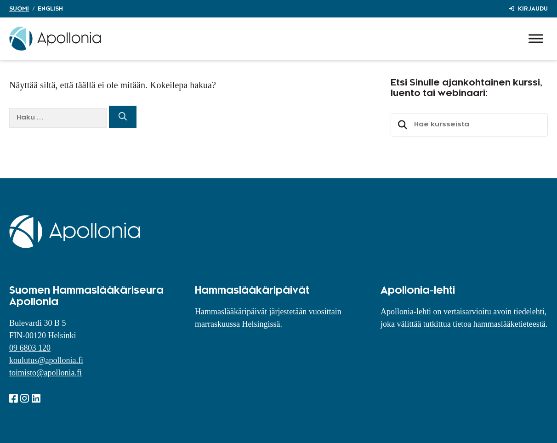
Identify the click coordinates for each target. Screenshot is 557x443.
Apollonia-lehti (406, 311)
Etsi (401, 125)
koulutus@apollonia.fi (46, 360)
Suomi (19, 8)
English (50, 8)
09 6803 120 (30, 347)
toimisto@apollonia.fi (45, 372)
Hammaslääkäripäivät (231, 311)
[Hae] (122, 117)
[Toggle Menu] (536, 38)
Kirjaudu (533, 8)
